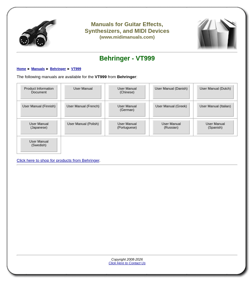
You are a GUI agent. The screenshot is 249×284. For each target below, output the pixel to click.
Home (21, 69)
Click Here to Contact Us (127, 263)
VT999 (76, 69)
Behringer (58, 69)
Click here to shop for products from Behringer (58, 160)
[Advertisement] (111, 210)
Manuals (38, 69)
